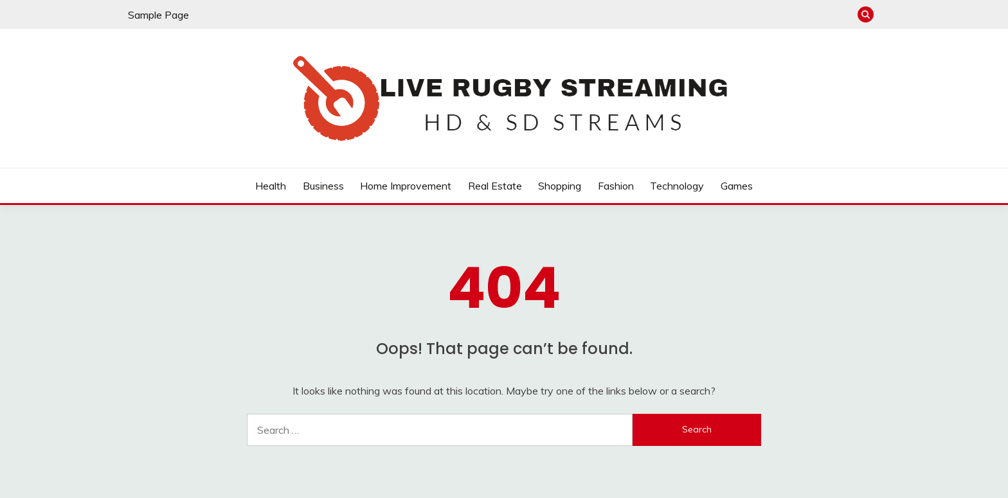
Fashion (616, 185)
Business (323, 185)
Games (737, 185)
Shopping (559, 185)
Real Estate (495, 185)
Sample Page (158, 14)
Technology (677, 185)
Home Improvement (405, 185)
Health (270, 185)
